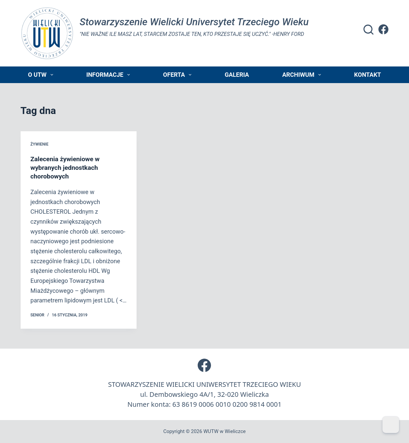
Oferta (178, 75)
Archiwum (302, 75)
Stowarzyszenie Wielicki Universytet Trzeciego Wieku (194, 22)
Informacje (109, 75)
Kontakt (367, 74)
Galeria (237, 74)
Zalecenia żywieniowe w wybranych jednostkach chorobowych (66, 167)
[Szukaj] (368, 30)
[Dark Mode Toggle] (390, 424)
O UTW (41, 75)
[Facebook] (383, 29)
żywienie (40, 144)
